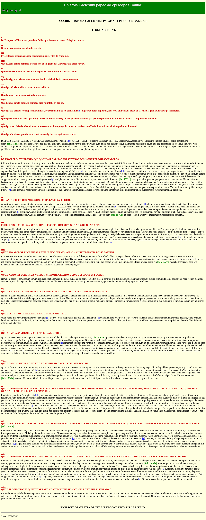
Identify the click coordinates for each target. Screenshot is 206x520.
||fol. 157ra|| (12, 143)
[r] (61, 343)
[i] (145, 204)
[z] (62, 466)
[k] (115, 206)
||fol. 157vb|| (163, 261)
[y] (14, 443)
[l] (18, 212)
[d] (82, 171)
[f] (137, 171)
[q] (98, 317)
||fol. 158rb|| (7, 378)
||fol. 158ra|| (98, 337)
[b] (69, 141)
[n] (9, 239)
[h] (9, 190)
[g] (52, 179)
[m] (179, 237)
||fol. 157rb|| (124, 179)
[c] (30, 171)
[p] (47, 317)
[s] (36, 370)
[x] (143, 438)
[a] (79, 110)
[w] (73, 438)
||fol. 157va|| (117, 214)
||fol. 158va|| (7, 426)
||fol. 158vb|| (150, 463)
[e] (122, 171)
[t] (85, 370)
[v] (32, 405)
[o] (111, 242)
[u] (36, 395)
